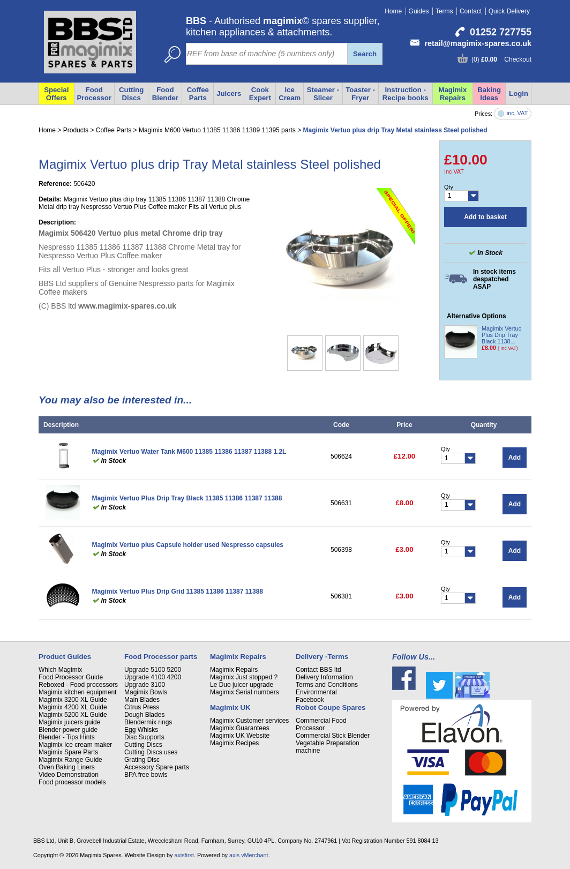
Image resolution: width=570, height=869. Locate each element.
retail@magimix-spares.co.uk (477, 43)
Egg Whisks (141, 729)
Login (518, 93)
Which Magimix (60, 669)
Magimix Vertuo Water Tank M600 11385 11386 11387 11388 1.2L (189, 451)
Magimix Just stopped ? (244, 677)
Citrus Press (141, 707)
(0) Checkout (501, 59)
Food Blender (165, 94)
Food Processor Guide (71, 677)
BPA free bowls (145, 774)
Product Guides (65, 657)
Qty (448, 187)
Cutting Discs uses (150, 752)
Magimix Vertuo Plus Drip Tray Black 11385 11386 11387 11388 (187, 498)
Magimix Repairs (453, 94)
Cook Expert (260, 94)
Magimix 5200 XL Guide (73, 714)
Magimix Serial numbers (244, 692)
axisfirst (184, 855)
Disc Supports (144, 737)
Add (514, 457)
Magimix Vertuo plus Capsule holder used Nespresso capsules (187, 545)
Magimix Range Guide (70, 759)
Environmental (316, 692)
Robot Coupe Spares (330, 707)
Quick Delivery (509, 11)
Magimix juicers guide (69, 722)
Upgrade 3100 (144, 684)
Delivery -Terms (322, 657)
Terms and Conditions (327, 684)
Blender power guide (68, 729)
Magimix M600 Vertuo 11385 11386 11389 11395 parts (217, 130)
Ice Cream (290, 94)
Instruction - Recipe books (405, 94)
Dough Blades (144, 714)
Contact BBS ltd (318, 669)
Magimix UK (230, 707)
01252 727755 (500, 32)
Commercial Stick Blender (333, 735)
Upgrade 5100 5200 (152, 669)
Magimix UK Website (239, 735)
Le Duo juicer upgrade (241, 684)
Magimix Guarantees (239, 728)
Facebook (310, 699)
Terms (444, 11)
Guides (419, 11)
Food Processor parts (160, 657)
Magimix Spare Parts (68, 752)
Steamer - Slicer (323, 94)
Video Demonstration (69, 774)
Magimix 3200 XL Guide (73, 699)
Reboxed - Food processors (78, 684)
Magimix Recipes (234, 743)
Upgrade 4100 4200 (152, 677)
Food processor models (72, 782)
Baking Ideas (489, 94)
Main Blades (142, 699)
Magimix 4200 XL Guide (73, 707)
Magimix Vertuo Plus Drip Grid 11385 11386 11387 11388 (178, 591)
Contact (471, 11)
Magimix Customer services (249, 720)
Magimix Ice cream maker (75, 744)
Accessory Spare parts (156, 767)
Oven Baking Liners (67, 767)
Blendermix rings (148, 722)
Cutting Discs (143, 744)
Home (393, 11)
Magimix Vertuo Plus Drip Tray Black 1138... (501, 334)
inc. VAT (517, 113)
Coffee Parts (198, 94)
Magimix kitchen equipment (77, 692)
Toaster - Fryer (360, 94)
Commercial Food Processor (321, 724)
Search (365, 54)
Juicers (228, 93)
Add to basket (485, 217)
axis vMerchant (248, 855)
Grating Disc (142, 759)
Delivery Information (324, 677)
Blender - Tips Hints (67, 737)
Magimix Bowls (145, 692)
